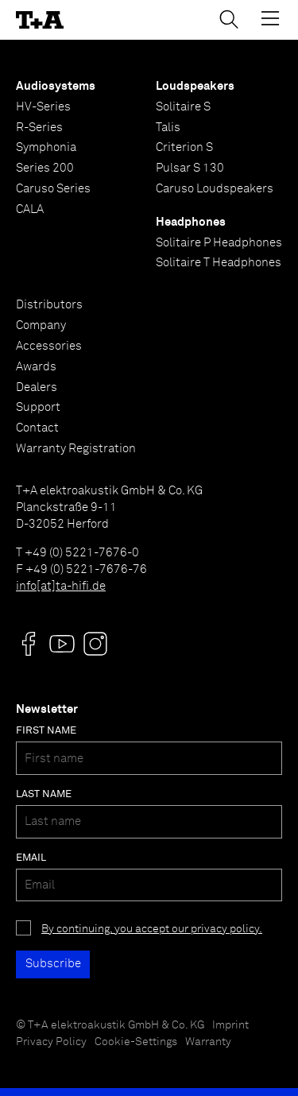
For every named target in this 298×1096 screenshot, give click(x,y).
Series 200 (45, 168)
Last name (44, 794)
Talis (168, 128)
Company (41, 325)
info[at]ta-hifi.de (61, 586)
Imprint (230, 1025)
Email (31, 858)
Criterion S (184, 147)
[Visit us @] (28, 643)
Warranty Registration (76, 449)
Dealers (36, 387)
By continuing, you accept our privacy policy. (151, 929)
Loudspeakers (195, 86)
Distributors (49, 305)
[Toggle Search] (229, 19)
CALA (30, 209)
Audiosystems (55, 86)
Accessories (49, 346)
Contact (37, 428)
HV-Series (43, 107)
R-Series (39, 128)
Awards (36, 367)
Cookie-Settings (136, 1042)
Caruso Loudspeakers (214, 189)
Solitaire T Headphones (218, 263)
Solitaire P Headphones (219, 243)
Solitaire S (183, 107)
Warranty (208, 1042)
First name (46, 731)
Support (38, 407)
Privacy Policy (51, 1042)
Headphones (191, 222)
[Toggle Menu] (270, 18)
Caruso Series (53, 189)
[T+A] (40, 20)
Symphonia (46, 147)
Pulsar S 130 (190, 168)
